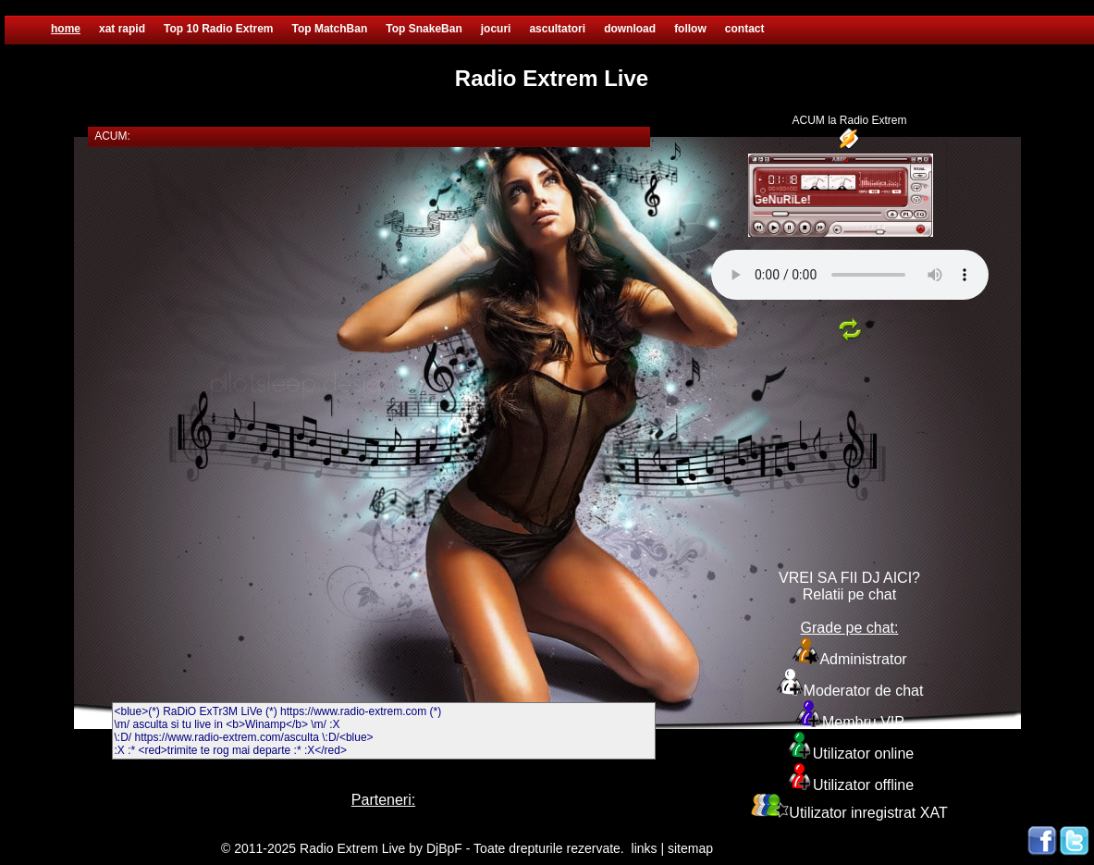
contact (745, 28)
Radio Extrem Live (352, 848)
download (630, 28)
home (65, 28)
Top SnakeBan (423, 28)
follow (690, 28)
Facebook (1042, 841)
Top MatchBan (330, 28)
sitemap (690, 848)
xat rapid (122, 28)
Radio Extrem (873, 120)
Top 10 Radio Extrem (218, 28)
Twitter (1074, 841)
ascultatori (557, 28)
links (645, 848)
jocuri (496, 28)
